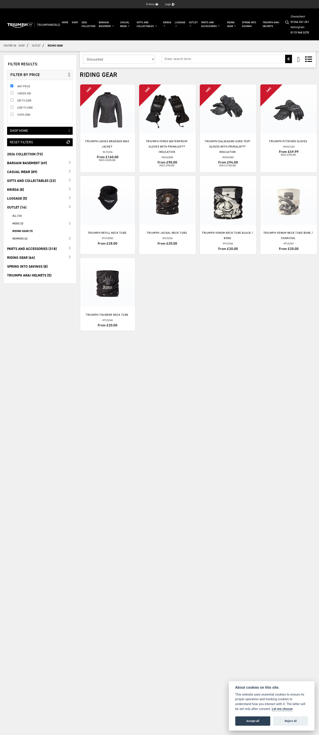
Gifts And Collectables (146, 24)
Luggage (180, 22)
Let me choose (282, 709)
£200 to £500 (25, 107)
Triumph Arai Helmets (271, 24)
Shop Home (40, 130)
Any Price (23, 86)
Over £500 (23, 115)
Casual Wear (124, 24)
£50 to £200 (24, 100)
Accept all (252, 721)
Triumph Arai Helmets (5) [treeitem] (29, 275)
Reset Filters (40, 142)
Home (65, 22)
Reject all (291, 721)
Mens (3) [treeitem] (42, 223)
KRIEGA (167, 22)
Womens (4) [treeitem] (42, 238)
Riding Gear (231, 24)
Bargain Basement (105, 24)
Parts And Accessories (209, 24)
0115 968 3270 (300, 32)
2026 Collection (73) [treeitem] (25, 154)
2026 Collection (88, 24)
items (152, 4)
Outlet (193, 22)
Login (170, 4)
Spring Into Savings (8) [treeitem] (27, 266)
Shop (75, 22)
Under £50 (24, 93)
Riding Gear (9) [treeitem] (22, 231)
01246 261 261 (300, 22)
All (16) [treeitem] (17, 216)
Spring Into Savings (249, 24)
